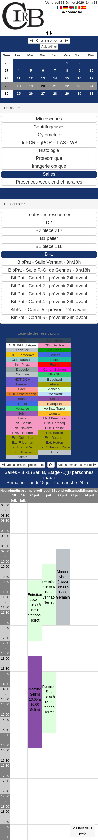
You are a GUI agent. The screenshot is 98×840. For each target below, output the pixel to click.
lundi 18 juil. (14, 495)
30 (6, 93)
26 (6, 63)
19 (31, 86)
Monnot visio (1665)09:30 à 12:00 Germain (63, 584)
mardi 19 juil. (22, 495)
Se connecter (71, 12)
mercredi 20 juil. (34, 493)
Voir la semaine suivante (77, 465)
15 (67, 78)
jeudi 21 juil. (49, 493)
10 (91, 70)
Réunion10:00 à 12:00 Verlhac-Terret (49, 592)
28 (6, 78)
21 (55, 86)
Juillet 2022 (49, 41)
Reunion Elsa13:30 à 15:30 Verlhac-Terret (49, 699)
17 (91, 78)
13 (43, 78)
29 (6, 86)
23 (79, 86)
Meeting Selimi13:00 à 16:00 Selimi (34, 699)
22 (67, 86)
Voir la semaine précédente (23, 465)
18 (19, 86)
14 (55, 78)
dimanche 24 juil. (90, 493)
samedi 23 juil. (76, 493)
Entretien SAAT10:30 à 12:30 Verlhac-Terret (35, 607)
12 (31, 78)
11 (19, 78)
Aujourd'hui (49, 46)
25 (19, 93)
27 (6, 70)
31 (91, 93)
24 (91, 86)
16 (79, 78)
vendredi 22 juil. (63, 493)
